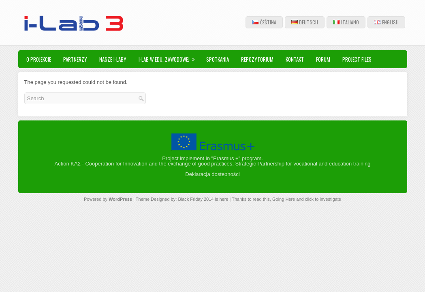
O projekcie (38, 59)
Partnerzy (75, 59)
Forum (323, 59)
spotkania (217, 59)
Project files (357, 59)
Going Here (283, 199)
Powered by (96, 199)
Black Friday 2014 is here (203, 199)
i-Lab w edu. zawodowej (169, 56)
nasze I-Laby (112, 59)
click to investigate (323, 199)
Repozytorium (257, 59)
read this (261, 199)
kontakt (295, 59)
